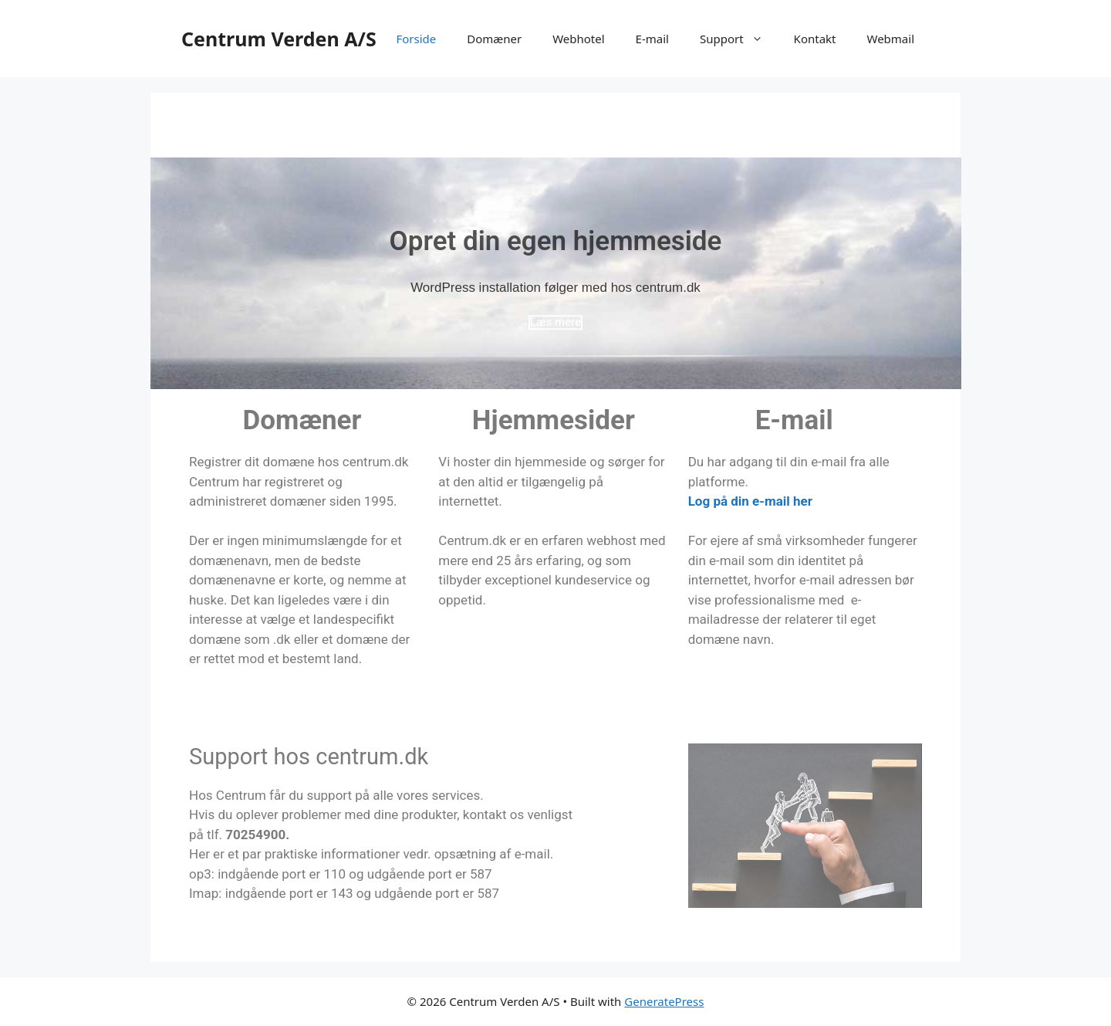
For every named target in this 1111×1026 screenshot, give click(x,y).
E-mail (652, 38)
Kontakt (815, 38)
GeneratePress (664, 1001)
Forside (416, 38)
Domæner (494, 38)
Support (739, 38)
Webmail (890, 38)
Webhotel (578, 38)
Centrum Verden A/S (279, 38)
